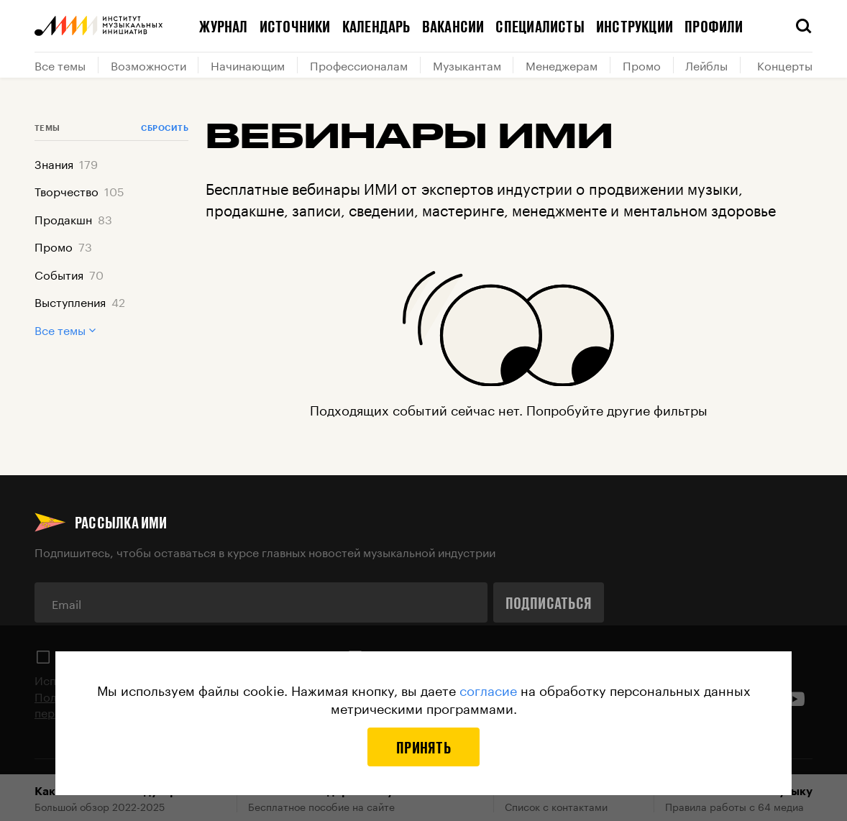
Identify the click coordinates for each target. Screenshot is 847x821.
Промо (642, 65)
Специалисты (539, 26)
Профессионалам (359, 65)
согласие (488, 689)
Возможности (148, 65)
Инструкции (634, 26)
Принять (423, 747)
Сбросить (164, 128)
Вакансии (453, 26)
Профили (714, 26)
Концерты (784, 65)
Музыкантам (467, 65)
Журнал (223, 26)
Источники (295, 26)
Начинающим (248, 65)
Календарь (376, 26)
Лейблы (706, 65)
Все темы (60, 65)
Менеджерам (562, 65)
